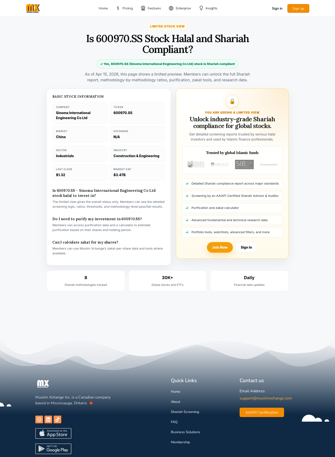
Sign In (246, 247)
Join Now (220, 247)
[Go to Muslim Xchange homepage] (33, 8)
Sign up (298, 8)
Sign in (277, 8)
